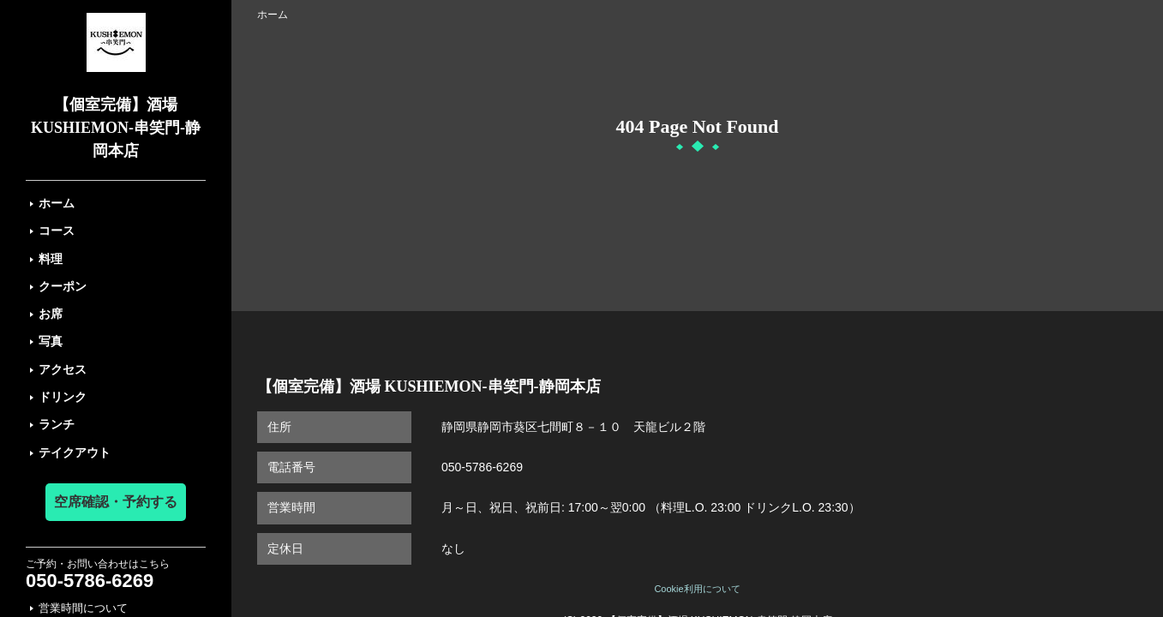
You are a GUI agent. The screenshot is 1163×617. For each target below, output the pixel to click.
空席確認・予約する (115, 501)
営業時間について (83, 608)
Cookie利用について (697, 589)
